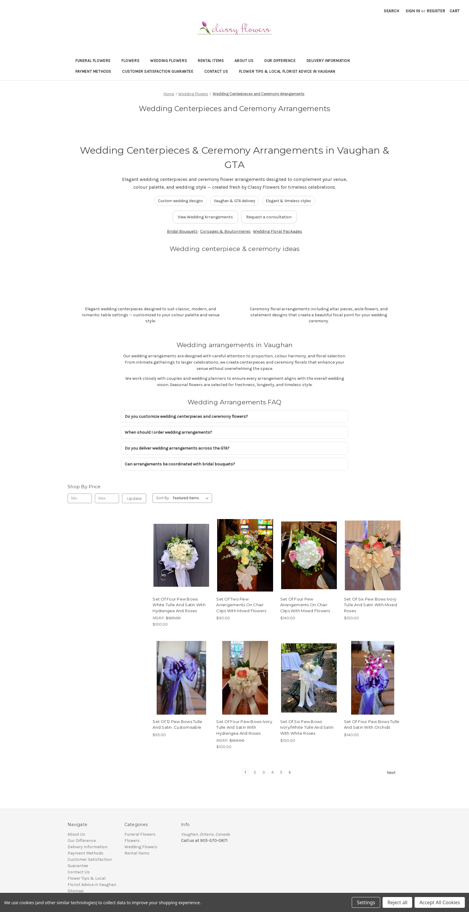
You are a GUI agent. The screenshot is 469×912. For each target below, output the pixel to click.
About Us (243, 60)
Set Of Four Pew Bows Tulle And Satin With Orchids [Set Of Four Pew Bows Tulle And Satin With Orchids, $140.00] (372, 724)
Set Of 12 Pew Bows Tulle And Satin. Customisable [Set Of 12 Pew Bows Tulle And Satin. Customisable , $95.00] (177, 724)
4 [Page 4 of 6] (272, 772)
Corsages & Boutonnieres (225, 231)
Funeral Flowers (93, 60)
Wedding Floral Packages (277, 231)
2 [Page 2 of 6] (255, 772)
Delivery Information (328, 60)
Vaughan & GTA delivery (234, 201)
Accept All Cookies (439, 902)
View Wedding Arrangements (205, 217)
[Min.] (80, 498)
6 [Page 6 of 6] (290, 772)
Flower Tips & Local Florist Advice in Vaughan (287, 71)
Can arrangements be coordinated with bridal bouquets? (180, 464)
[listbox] (192, 498)
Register (436, 10)
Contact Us (216, 71)
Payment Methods (93, 71)
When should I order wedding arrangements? (168, 432)
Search (391, 10)
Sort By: (163, 498)
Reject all (397, 902)
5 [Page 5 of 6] (281, 772)
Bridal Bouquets (182, 231)
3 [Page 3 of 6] (263, 772)
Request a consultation (269, 217)
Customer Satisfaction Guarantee (158, 71)
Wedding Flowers (168, 60)
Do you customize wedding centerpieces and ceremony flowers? (186, 416)
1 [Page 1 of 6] (245, 772)
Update (134, 498)
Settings (366, 902)
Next (394, 773)
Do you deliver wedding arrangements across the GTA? (177, 448)
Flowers (130, 60)
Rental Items (211, 60)
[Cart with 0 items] (454, 11)
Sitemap (76, 890)
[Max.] (107, 498)
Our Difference (280, 60)
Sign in (413, 10)
